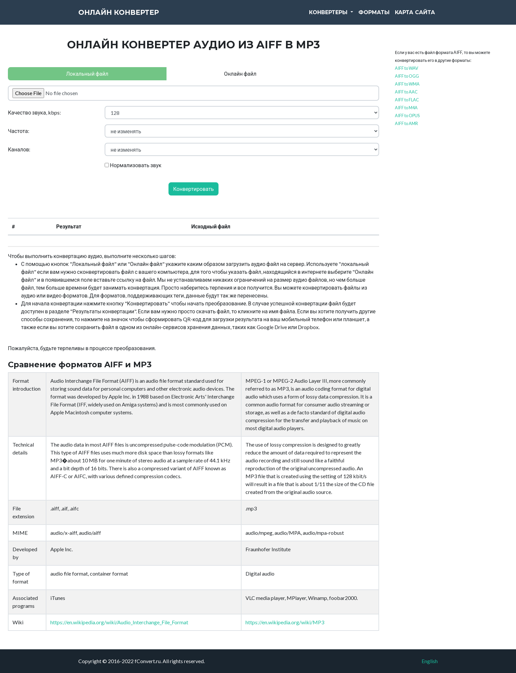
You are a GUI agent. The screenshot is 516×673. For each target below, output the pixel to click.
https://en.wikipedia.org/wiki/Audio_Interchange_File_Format (119, 622)
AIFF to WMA (407, 84)
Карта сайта (415, 16)
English (430, 661)
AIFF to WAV (406, 68)
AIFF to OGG (407, 76)
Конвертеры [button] (329, 16)
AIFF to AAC (406, 91)
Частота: (18, 131)
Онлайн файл (240, 73)
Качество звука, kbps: (34, 112)
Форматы (374, 16)
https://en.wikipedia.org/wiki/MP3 (284, 622)
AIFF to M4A (406, 107)
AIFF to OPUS (407, 115)
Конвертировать (193, 189)
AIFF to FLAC (407, 99)
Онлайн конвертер (131, 16)
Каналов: (19, 149)
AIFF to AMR (406, 123)
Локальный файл (87, 73)
